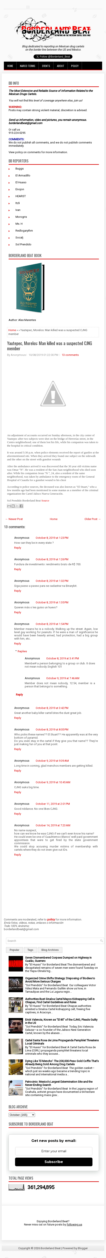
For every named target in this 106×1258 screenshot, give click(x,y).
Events (46, 66)
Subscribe (54, 1162)
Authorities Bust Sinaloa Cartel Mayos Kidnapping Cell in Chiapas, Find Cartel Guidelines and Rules (60, 1000)
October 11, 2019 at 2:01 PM (53, 803)
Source (45, 500)
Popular (14, 949)
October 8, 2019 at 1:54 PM (52, 624)
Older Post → (92, 519)
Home (10, 66)
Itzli (17, 203)
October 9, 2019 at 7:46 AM (62, 678)
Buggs (19, 168)
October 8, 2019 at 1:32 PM (52, 580)
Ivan (17, 210)
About (60, 66)
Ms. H (19, 223)
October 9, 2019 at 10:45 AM (53, 782)
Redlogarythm (24, 230)
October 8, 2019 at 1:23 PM (52, 537)
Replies (22, 651)
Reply (17, 547)
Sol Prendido (23, 244)
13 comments (70, 355)
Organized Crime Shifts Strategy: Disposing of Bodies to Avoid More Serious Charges (60, 980)
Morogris (21, 216)
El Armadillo (22, 175)
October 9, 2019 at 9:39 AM (52, 760)
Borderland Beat (51, 1248)
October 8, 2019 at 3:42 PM (52, 708)
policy (19, 152)
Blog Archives (50, 949)
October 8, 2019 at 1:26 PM (52, 559)
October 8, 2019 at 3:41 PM (62, 658)
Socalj (19, 237)
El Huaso (20, 182)
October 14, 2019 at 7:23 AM (53, 825)
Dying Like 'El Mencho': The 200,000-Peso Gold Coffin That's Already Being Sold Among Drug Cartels (62, 1062)
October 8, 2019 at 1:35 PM (52, 602)
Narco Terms (27, 66)
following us (74, 1224)
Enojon (19, 189)
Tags (30, 949)
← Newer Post (14, 519)
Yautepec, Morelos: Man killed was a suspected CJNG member (49, 346)
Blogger (83, 1248)
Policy (74, 66)
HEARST (20, 196)
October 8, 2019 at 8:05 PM (52, 729)
